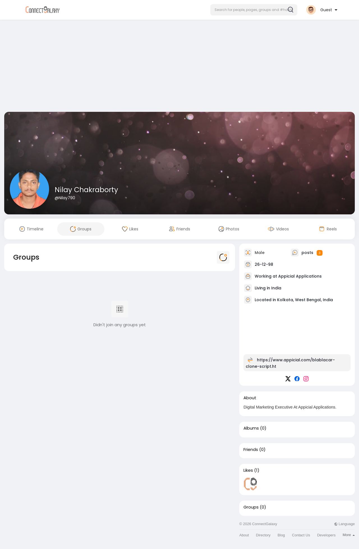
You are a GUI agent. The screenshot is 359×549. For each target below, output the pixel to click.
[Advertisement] (179, 67)
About (244, 535)
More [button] (349, 535)
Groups (251, 507)
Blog (281, 535)
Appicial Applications (300, 276)
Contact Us (301, 535)
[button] (253, 9)
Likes (248, 470)
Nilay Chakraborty (86, 190)
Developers (326, 535)
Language (344, 524)
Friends (250, 449)
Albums (251, 428)
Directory (263, 535)
